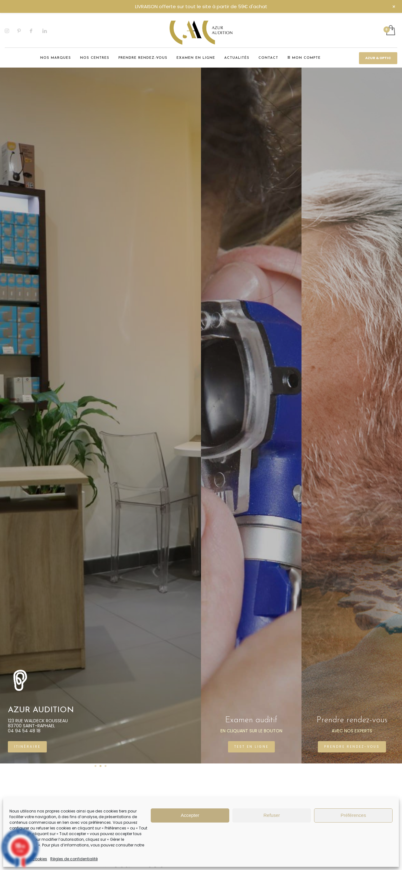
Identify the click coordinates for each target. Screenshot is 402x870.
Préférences (353, 815)
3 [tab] (105, 765)
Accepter (190, 815)
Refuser (271, 815)
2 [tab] (100, 765)
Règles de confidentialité (74, 859)
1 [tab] (95, 765)
